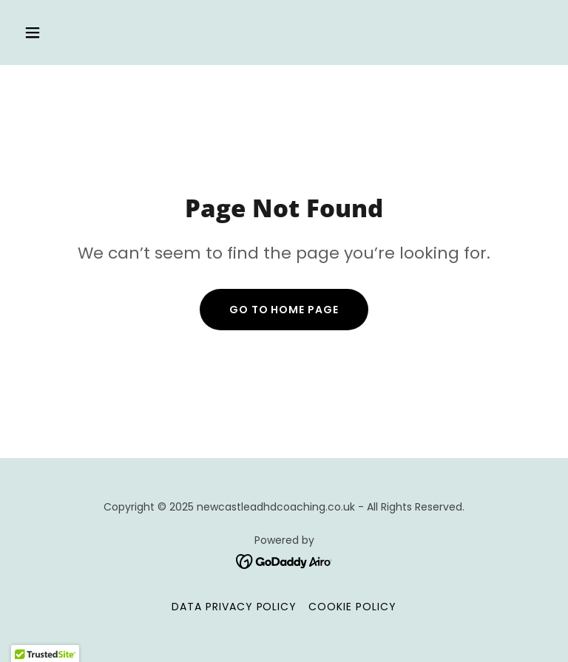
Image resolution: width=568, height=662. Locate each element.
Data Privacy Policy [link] (234, 606)
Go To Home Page (284, 309)
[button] (79, 32)
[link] (284, 560)
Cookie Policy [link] (352, 606)
